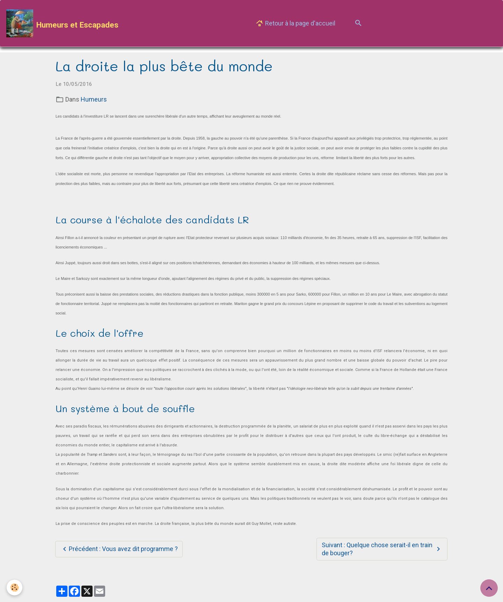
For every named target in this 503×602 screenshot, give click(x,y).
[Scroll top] (489, 588)
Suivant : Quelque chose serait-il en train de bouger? (382, 549)
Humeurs (94, 99)
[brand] (62, 23)
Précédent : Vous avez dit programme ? (119, 549)
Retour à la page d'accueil (295, 23)
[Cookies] (15, 587)
